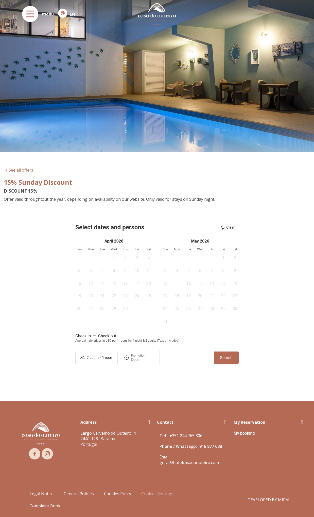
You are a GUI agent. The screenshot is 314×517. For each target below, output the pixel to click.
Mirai (283, 500)
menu (48, 14)
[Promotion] (143, 360)
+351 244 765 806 (185, 435)
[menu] (30, 14)
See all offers (21, 170)
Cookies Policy (117, 493)
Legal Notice (42, 493)
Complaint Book (45, 506)
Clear (227, 227)
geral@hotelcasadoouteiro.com (189, 462)
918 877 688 (210, 446)
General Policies (79, 493)
